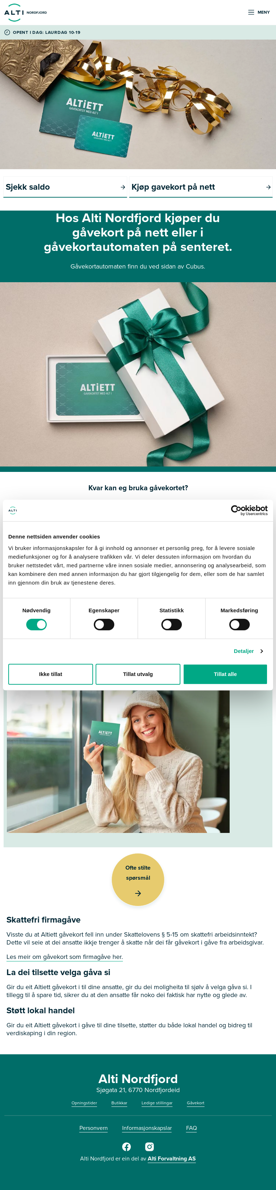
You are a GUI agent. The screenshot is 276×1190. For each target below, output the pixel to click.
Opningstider (84, 1103)
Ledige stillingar (157, 1103)
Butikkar (119, 1103)
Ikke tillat (50, 674)
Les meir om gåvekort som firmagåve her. (64, 956)
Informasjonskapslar (147, 1128)
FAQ (191, 1128)
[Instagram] (149, 1149)
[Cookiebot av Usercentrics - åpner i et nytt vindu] (236, 510)
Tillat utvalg (138, 674)
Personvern (93, 1128)
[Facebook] (126, 1149)
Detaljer (244, 651)
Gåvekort (195, 1103)
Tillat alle (225, 674)
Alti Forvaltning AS (172, 1158)
